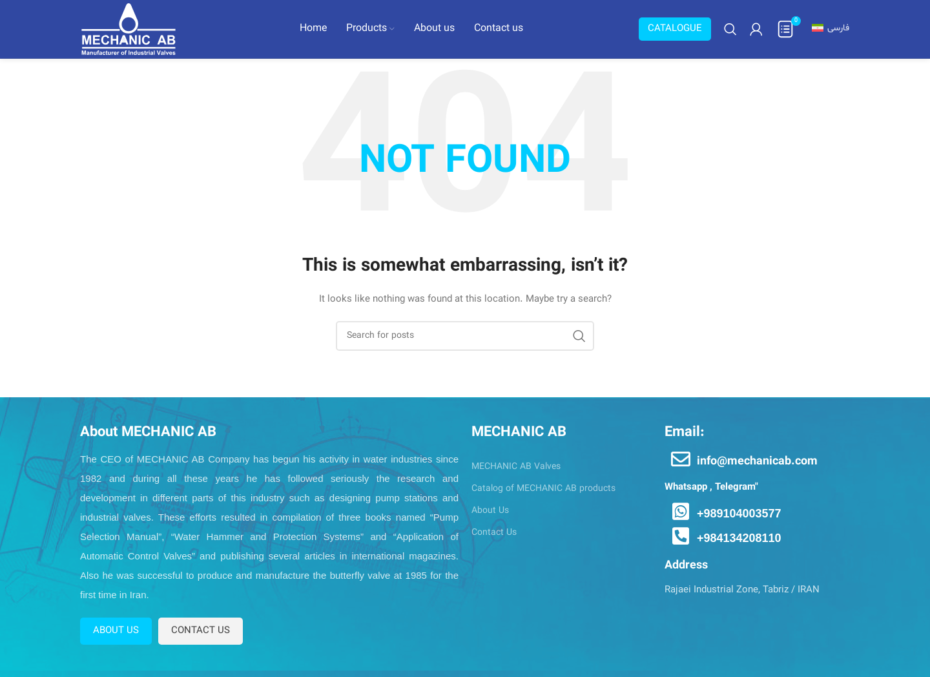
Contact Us (494, 532)
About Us (490, 511)
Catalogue (675, 29)
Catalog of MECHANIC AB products (543, 489)
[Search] (730, 29)
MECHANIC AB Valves (516, 467)
